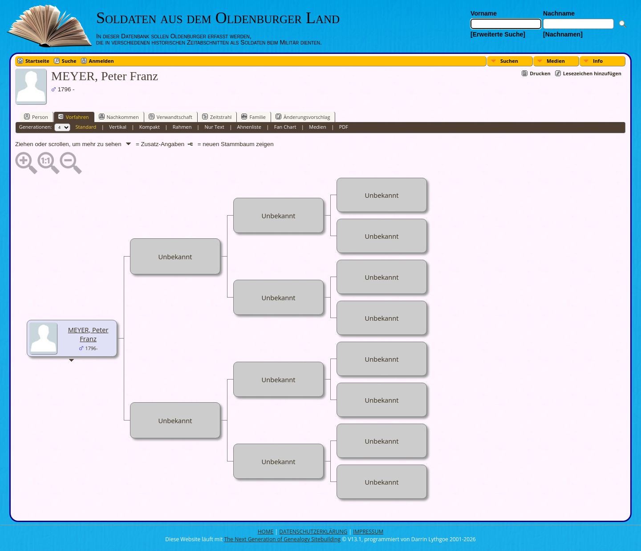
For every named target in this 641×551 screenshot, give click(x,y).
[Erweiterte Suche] (498, 34)
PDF (343, 126)
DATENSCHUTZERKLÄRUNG (313, 531)
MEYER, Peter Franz (88, 334)
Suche (69, 60)
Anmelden (101, 60)
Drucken (540, 73)
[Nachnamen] (563, 34)
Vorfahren (73, 116)
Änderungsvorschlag (303, 116)
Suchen (509, 60)
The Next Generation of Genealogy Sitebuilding (282, 539)
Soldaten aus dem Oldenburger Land (218, 18)
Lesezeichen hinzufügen (592, 73)
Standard (85, 126)
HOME (266, 531)
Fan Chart (285, 126)
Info (598, 60)
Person (36, 116)
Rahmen (182, 126)
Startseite (37, 60)
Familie (253, 116)
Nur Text (214, 126)
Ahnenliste (249, 126)
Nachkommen (119, 116)
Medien (556, 60)
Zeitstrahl (216, 116)
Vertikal (117, 126)
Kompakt (149, 126)
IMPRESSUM (368, 531)
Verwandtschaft (170, 116)
